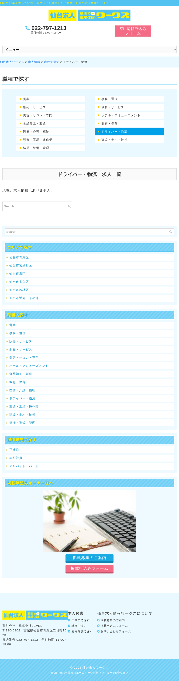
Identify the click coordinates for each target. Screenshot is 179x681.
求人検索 (76, 613)
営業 (26, 99)
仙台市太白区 (19, 281)
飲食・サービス (112, 107)
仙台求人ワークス (12, 62)
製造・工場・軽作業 (37, 140)
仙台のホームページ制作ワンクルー (90, 672)
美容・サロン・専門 (37, 115)
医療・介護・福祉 (36, 131)
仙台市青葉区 (19, 257)
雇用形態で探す (82, 631)
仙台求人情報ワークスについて (125, 613)
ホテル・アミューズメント (121, 115)
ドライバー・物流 (114, 131)
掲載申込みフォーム (114, 625)
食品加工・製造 (34, 123)
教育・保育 (109, 123)
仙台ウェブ (121, 672)
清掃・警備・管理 (36, 148)
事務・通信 (109, 99)
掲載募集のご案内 (113, 620)
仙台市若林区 (19, 290)
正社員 (14, 450)
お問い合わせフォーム (116, 631)
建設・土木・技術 (114, 140)
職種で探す (51, 62)
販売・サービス (34, 107)
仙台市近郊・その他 (24, 298)
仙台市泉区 (17, 273)
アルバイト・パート (24, 466)
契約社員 (15, 458)
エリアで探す (81, 620)
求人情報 (34, 62)
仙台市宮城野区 (20, 265)
